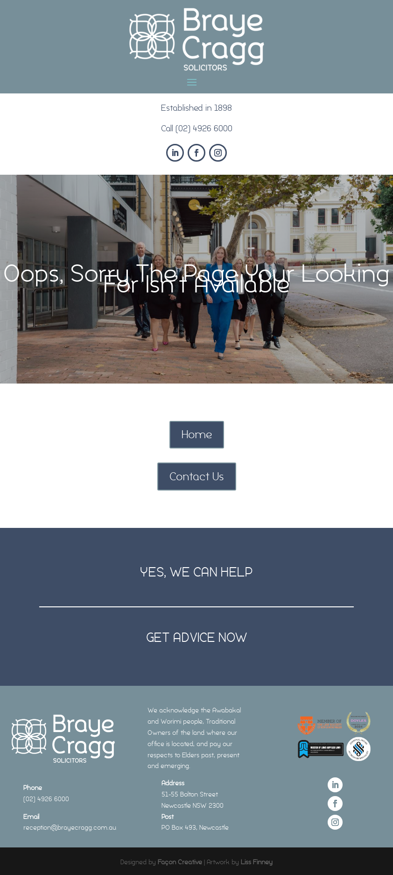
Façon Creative (180, 862)
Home (197, 434)
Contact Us (196, 476)
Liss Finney (257, 862)
